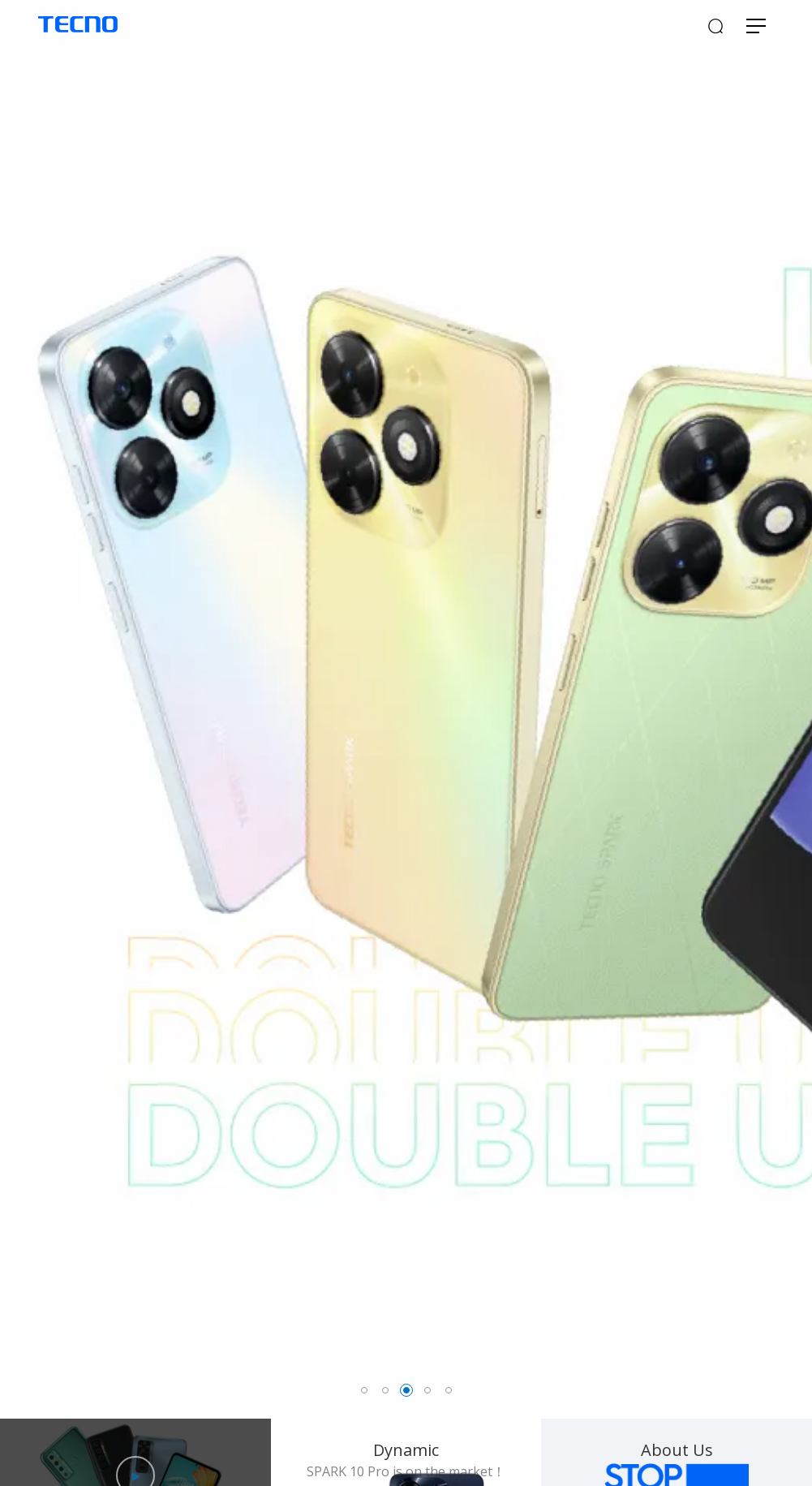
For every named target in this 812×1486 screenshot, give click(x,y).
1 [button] (364, 1390)
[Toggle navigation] (756, 27)
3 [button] (406, 1390)
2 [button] (385, 1390)
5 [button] (448, 1390)
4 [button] (427, 1390)
